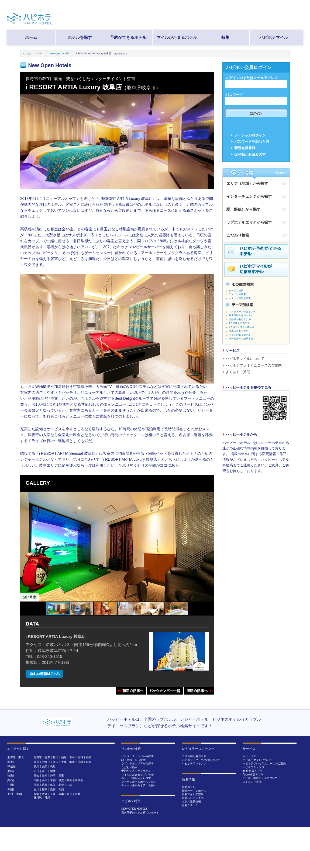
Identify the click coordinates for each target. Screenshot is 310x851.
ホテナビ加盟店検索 (240, 298)
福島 (88, 757)
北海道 (38, 757)
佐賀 (44, 793)
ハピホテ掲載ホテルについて (260, 778)
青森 (47, 757)
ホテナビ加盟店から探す (136, 778)
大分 (69, 793)
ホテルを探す (80, 37)
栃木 (72, 761)
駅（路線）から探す (243, 209)
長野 (53, 766)
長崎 (53, 793)
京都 (53, 780)
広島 (44, 784)
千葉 (64, 761)
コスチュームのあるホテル (243, 311)
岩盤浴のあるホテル (240, 319)
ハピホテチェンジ (253, 767)
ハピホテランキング (194, 763)
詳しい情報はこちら (44, 673)
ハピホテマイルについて (245, 359)
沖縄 (47, 797)
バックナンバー (165, 691)
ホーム (31, 37)
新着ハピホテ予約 (193, 798)
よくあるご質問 (238, 372)
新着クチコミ (190, 805)
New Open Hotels (59, 53)
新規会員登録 (244, 148)
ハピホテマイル (274, 37)
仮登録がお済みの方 (250, 154)
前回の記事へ (131, 691)
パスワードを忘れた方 (251, 141)
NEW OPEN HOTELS (134, 808)
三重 (61, 775)
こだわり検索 (237, 235)
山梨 (44, 766)
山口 (69, 784)
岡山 (36, 784)
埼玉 (55, 761)
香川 (36, 789)
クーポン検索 (236, 290)
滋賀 (61, 780)
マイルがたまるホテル (177, 37)
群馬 (88, 761)
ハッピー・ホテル (32, 53)
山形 (64, 757)
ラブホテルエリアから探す (249, 222)
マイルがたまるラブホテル (137, 774)
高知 (61, 789)
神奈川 (46, 761)
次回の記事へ (199, 691)
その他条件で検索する (241, 338)
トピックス (249, 756)
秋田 (55, 757)
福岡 (36, 793)
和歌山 (79, 780)
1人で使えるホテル (239, 323)
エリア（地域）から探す (247, 183)
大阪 (36, 780)
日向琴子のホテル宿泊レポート (140, 812)
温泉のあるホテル (238, 330)
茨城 (80, 761)
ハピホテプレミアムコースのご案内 (254, 365)
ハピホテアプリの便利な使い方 (201, 759)
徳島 (44, 789)
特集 (225, 37)
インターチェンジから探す (249, 196)
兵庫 (44, 780)
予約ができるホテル (128, 37)
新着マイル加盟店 (193, 794)
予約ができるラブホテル (136, 770)
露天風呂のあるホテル (241, 315)
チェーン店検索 (237, 294)
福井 (53, 771)
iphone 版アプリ (252, 770)
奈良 (69, 780)
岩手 (72, 757)
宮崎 (77, 793)
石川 (36, 771)
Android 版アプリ (253, 774)
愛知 (36, 775)
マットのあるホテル (240, 334)
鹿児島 (38, 797)
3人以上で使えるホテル (241, 327)
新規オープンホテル (194, 790)
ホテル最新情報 (191, 801)
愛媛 (53, 789)
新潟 (36, 766)
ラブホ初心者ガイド (194, 756)
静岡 (53, 775)
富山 (44, 771)
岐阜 (44, 775)
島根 (61, 784)
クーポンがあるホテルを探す (138, 781)
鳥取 (53, 784)
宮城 (80, 757)
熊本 (61, 793)
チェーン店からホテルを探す (138, 785)
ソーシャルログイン (250, 135)
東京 (36, 761)
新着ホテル (188, 786)
